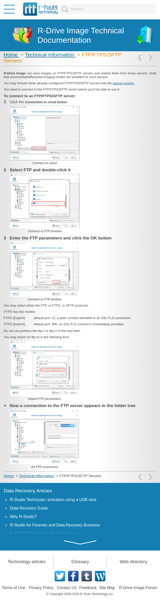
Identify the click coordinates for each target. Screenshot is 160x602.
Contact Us (67, 588)
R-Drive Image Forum (138, 588)
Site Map (107, 588)
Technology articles (27, 561)
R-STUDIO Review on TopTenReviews (44, 533)
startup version (124, 83)
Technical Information (50, 54)
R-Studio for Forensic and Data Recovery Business (55, 525)
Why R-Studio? (23, 516)
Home (11, 54)
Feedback (88, 588)
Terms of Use (13, 588)
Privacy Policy (41, 588)
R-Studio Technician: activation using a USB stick (53, 500)
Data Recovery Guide (29, 508)
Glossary (80, 561)
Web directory (133, 561)
